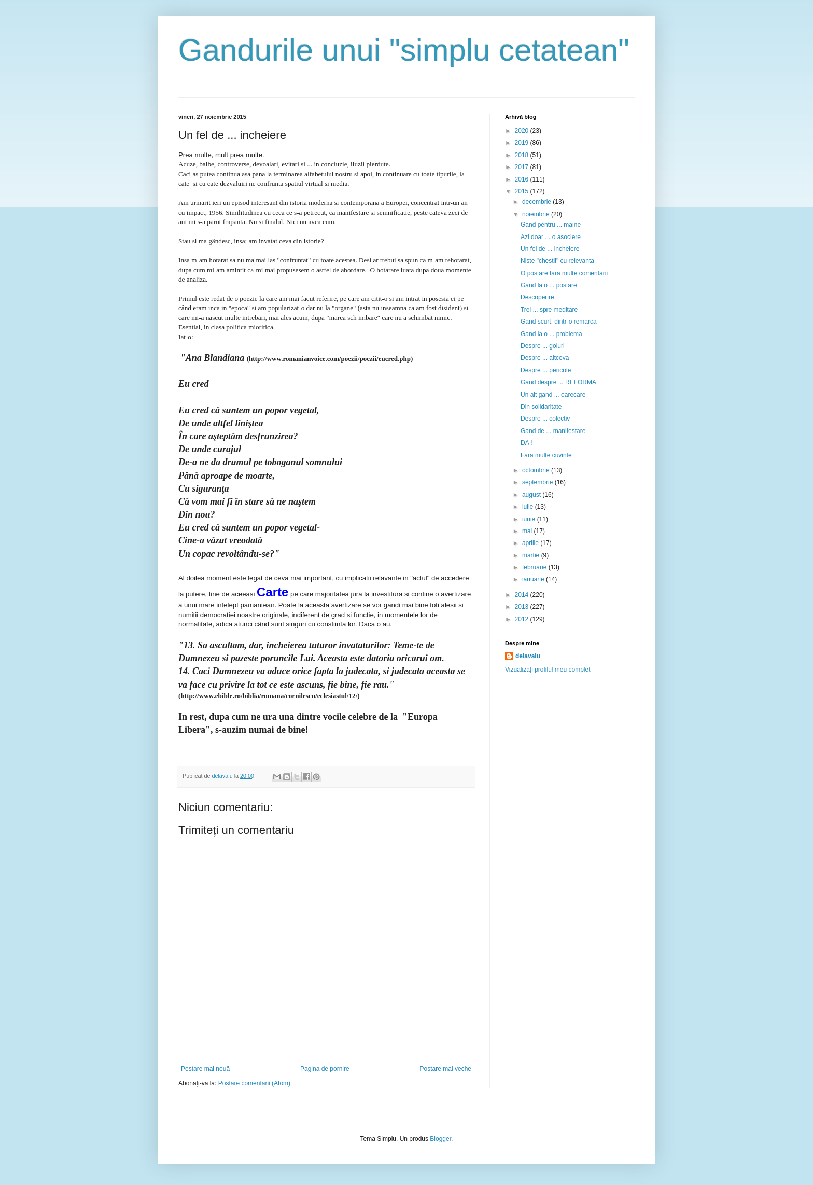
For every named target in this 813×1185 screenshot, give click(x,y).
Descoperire (537, 297)
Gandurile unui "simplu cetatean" (403, 50)
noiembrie (536, 214)
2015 (522, 191)
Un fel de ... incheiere (550, 249)
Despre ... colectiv (545, 418)
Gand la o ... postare (549, 285)
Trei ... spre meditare (549, 309)
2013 (522, 606)
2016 (522, 179)
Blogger (440, 1138)
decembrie (537, 201)
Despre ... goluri (543, 346)
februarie (535, 567)
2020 (522, 130)
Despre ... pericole (546, 370)
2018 (522, 155)
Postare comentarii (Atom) (254, 1083)
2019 (522, 142)
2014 (522, 594)
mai (528, 531)
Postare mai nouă (205, 1068)
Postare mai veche (445, 1068)
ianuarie (534, 579)
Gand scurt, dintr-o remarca (559, 321)
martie (531, 555)
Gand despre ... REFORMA (558, 382)
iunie (529, 519)
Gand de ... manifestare (553, 431)
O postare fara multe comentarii (564, 273)
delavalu (527, 656)
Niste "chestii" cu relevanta (557, 260)
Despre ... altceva (545, 357)
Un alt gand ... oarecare (553, 394)
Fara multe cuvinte (546, 455)
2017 (522, 167)
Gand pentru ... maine (551, 224)
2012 (522, 619)
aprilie (531, 543)
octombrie (536, 470)
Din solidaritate (541, 406)
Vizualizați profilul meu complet (548, 669)
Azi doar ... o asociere (551, 237)
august (532, 494)
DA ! (526, 443)
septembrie (538, 482)
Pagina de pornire (324, 1068)
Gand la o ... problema (551, 334)
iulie (528, 506)
